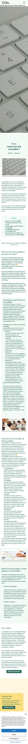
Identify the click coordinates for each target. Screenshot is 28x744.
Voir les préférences (14, 738)
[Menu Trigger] (24, 3)
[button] (26, 714)
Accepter (14, 730)
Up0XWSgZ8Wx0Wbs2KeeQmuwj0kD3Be (12, 5)
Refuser (14, 734)
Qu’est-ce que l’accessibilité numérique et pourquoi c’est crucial (13, 222)
